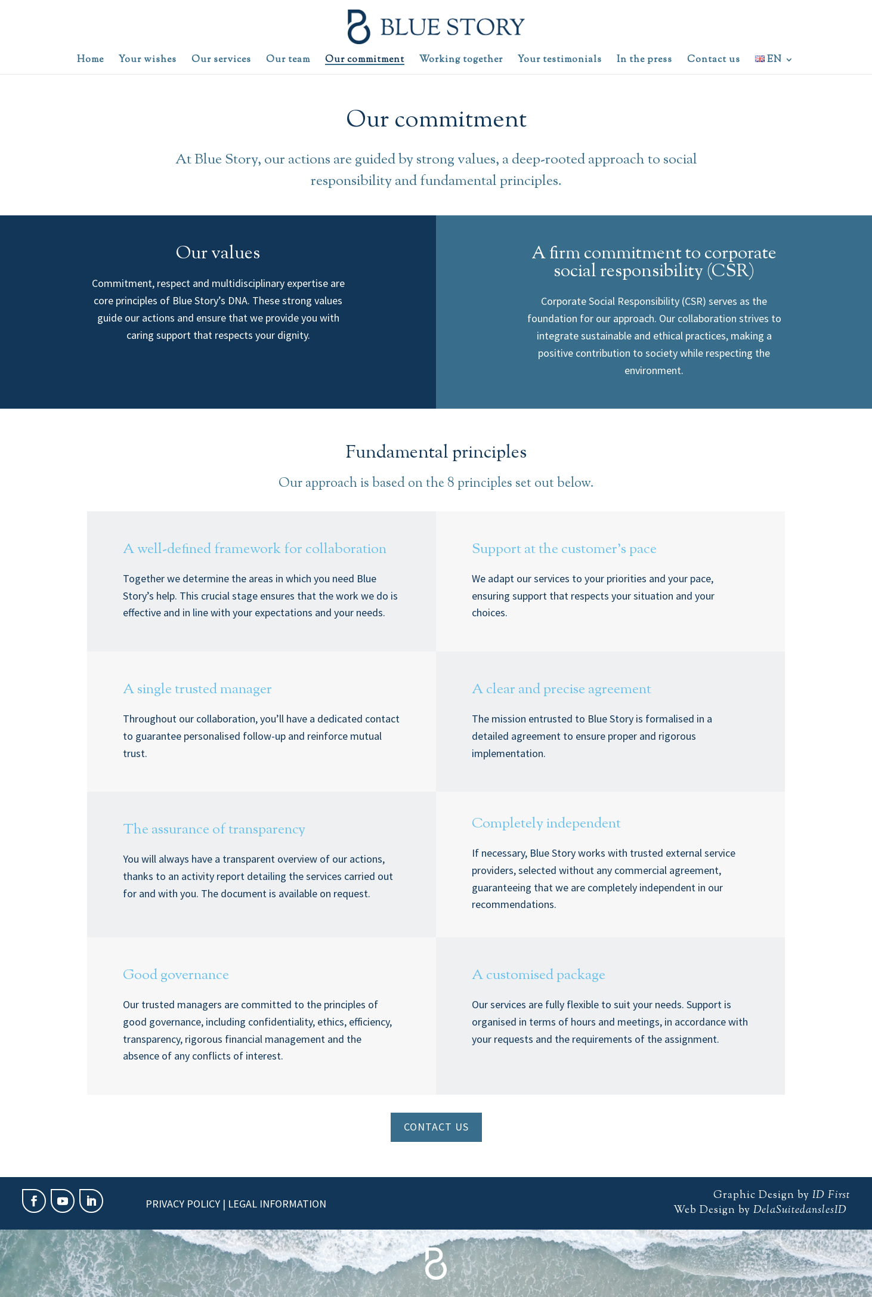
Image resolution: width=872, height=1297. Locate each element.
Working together (461, 61)
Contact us (713, 61)
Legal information (277, 1203)
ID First (831, 1195)
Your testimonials (560, 61)
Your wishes (148, 61)
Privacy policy (183, 1203)
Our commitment (364, 61)
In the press (644, 61)
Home (90, 61)
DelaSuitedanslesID (798, 1210)
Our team (288, 61)
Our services (221, 61)
